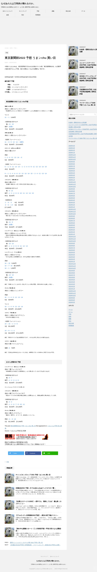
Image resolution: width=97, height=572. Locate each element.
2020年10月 (72, 295)
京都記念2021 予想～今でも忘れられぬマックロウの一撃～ (36, 488)
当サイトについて (8, 11)
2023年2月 (72, 232)
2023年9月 (72, 216)
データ (83, 11)
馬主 (23, 15)
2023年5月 (72, 225)
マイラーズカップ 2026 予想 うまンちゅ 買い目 (87, 104)
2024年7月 (72, 193)
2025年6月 (72, 168)
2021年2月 (72, 286)
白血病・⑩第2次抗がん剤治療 (78, 122)
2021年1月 (72, 288)
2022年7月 (72, 248)
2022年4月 (72, 254)
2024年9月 (72, 189)
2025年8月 (72, 164)
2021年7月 (72, 275)
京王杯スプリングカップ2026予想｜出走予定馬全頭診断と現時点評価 (87, 78)
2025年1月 (72, 180)
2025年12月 (72, 155)
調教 (53, 11)
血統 (7, 15)
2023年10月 (72, 214)
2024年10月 (72, 186)
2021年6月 (72, 277)
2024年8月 (72, 191)
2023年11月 (72, 211)
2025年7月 (72, 166)
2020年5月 (72, 302)
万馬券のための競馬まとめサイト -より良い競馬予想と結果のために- (48, 564)
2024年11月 (72, 184)
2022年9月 (72, 243)
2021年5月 (72, 279)
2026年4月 (72, 145)
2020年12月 (72, 291)
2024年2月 (72, 204)
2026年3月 (72, 148)
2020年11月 (72, 293)
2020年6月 (72, 300)
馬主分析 (68, 11)
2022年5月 (72, 252)
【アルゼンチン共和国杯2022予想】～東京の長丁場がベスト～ (37, 515)
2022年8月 (72, 245)
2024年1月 (72, 207)
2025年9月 (72, 161)
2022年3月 (72, 257)
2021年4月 (72, 282)
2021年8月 (72, 273)
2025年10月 (72, 159)
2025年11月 (72, 157)
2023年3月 (72, 229)
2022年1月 (72, 261)
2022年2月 (72, 259)
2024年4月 (72, 200)
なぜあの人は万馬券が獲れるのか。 (18, 3)
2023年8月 (72, 218)
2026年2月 (72, 150)
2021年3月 (72, 284)
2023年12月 (72, 209)
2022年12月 (72, 236)
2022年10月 (72, 241)
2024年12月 (72, 182)
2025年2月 (72, 177)
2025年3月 (72, 175)
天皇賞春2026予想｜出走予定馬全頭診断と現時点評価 (87, 92)
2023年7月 (72, 220)
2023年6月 (72, 223)
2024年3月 (72, 202)
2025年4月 (72, 173)
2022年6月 (72, 250)
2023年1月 (72, 234)
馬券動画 (37, 15)
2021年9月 (72, 270)
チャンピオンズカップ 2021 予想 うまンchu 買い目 (33, 475)
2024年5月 (72, 198)
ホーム (71, 312)
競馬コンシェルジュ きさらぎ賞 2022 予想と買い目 (26, 542)
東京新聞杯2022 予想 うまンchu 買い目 (23, 426)
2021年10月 (72, 268)
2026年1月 (72, 152)
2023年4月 (72, 227)
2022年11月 (72, 239)
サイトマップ (22, 11)
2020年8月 (72, 298)
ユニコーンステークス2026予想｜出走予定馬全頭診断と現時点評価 (87, 65)
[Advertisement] (48, 31)
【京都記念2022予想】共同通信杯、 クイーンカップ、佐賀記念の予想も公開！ (35, 545)
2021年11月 (72, 266)
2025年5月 (72, 170)
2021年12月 (72, 263)
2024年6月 (72, 195)
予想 (38, 11)
